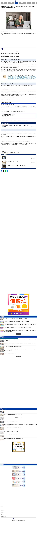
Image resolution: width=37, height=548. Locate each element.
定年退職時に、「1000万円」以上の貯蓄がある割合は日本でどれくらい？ (13, 346)
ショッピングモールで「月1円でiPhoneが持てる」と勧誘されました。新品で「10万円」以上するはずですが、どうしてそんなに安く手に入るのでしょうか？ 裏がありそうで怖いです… (20, 353)
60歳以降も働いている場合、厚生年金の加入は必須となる (10, 53)
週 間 (9, 338)
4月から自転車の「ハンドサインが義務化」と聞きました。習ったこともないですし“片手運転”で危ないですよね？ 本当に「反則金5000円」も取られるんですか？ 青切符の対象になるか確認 (20, 343)
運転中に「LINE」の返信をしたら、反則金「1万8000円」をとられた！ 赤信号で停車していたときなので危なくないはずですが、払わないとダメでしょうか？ (20, 340)
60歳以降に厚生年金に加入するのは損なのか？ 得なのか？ (10, 56)
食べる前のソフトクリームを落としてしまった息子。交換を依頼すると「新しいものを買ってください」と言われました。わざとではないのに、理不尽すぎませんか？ (20, 350)
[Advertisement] (18, 41)
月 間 (27, 338)
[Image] (18, 1)
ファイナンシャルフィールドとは (5, 500)
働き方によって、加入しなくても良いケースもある (9, 55)
